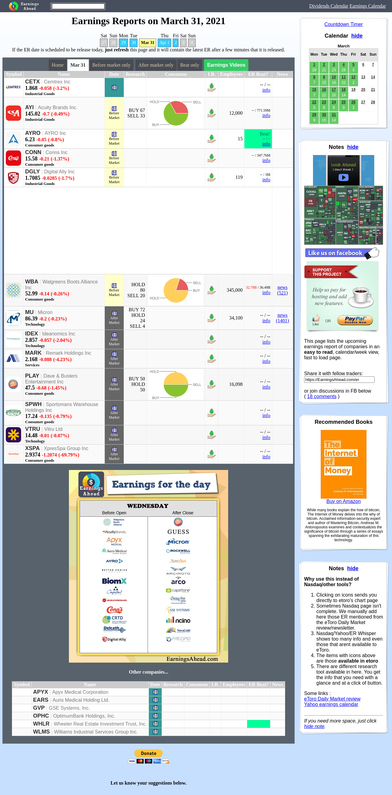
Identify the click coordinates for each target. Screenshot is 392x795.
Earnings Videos (226, 65)
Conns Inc (57, 152)
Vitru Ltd (53, 429)
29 (123, 42)
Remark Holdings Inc (69, 353)
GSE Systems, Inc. (69, 708)
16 (324, 89)
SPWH (33, 404)
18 (343, 89)
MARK (33, 353)
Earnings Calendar (367, 6)
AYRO (32, 133)
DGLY (32, 171)
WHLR (41, 724)
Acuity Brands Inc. (57, 107)
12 (353, 77)
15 (314, 89)
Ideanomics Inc (58, 333)
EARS (40, 700)
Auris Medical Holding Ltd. (80, 700)
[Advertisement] (138, 230)
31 (334, 115)
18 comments (322, 396)
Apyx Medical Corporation (80, 692)
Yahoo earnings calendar (331, 704)
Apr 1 (164, 42)
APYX (40, 692)
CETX (32, 82)
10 (334, 77)
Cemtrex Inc (57, 81)
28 (113, 42)
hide (357, 36)
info (266, 90)
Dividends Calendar (329, 6)
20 (363, 89)
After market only (156, 65)
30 (133, 42)
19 (353, 89)
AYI (29, 107)
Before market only (111, 65)
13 (363, 77)
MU (29, 312)
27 (104, 42)
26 (353, 102)
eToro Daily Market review (332, 698)
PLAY (32, 376)
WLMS (41, 732)
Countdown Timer (343, 24)
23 (324, 102)
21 (373, 89)
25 (343, 102)
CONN (33, 152)
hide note (314, 726)
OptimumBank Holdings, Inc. (84, 716)
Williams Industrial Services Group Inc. (96, 731)
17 (334, 89)
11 (343, 77)
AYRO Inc (55, 133)
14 (373, 77)
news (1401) (282, 317)
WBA (31, 282)
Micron (45, 312)
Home (58, 65)
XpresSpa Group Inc (66, 448)
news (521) (282, 290)
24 (334, 102)
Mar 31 (147, 42)
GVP (39, 708)
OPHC (41, 716)
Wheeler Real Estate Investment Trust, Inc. (100, 724)
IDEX (31, 334)
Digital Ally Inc (59, 171)
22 (314, 102)
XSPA (32, 448)
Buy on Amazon (343, 501)
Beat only (189, 65)
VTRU (32, 429)
